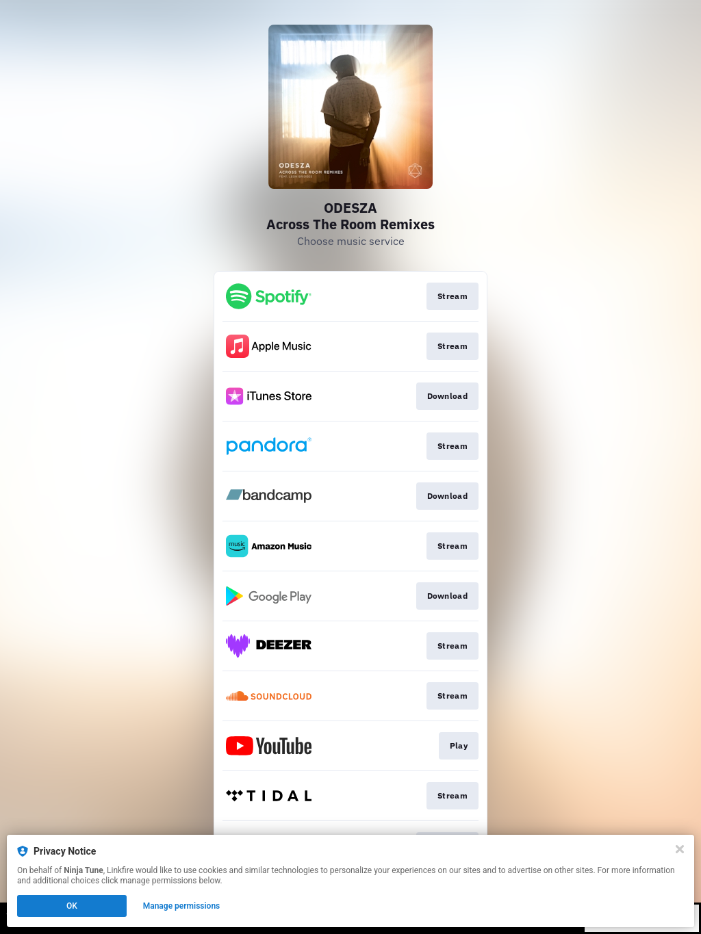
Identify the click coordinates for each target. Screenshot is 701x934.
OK (71, 906)
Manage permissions (181, 906)
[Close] (680, 849)
